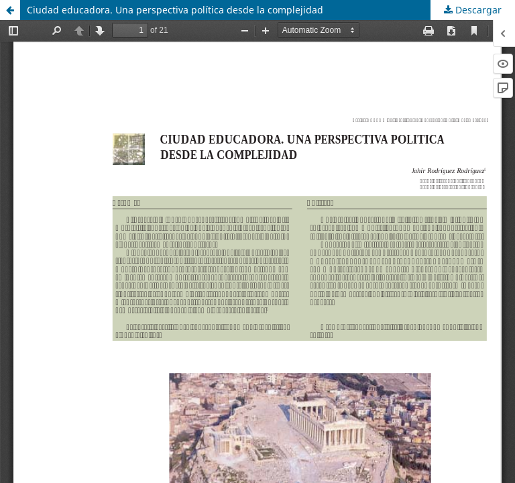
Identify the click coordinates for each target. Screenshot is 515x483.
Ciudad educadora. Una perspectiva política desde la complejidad (175, 9)
